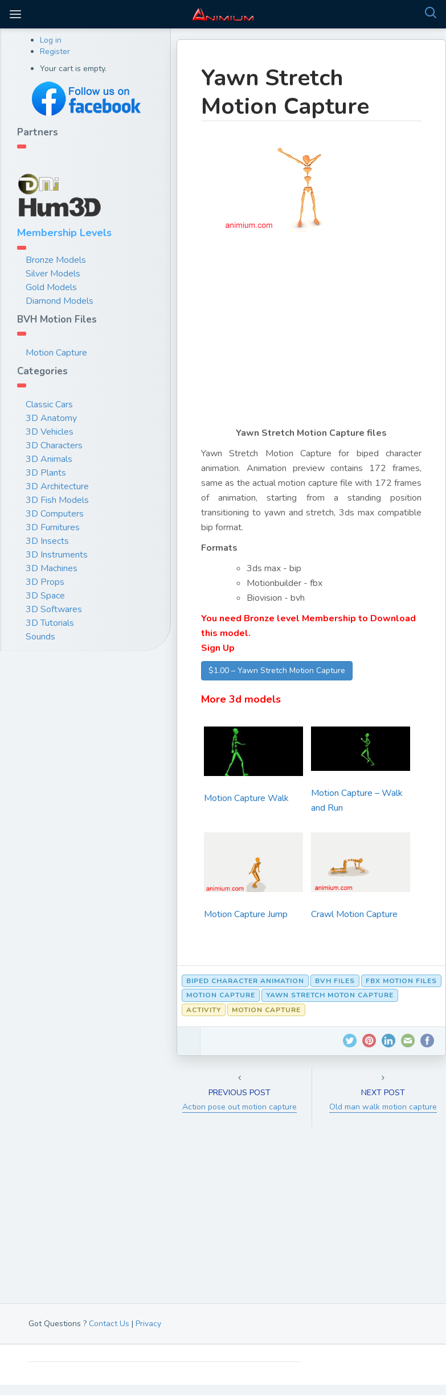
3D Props (45, 582)
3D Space (45, 595)
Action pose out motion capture (239, 1106)
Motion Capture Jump (246, 914)
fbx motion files (401, 980)
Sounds (40, 636)
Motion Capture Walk (246, 798)
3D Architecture (57, 486)
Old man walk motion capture (383, 1106)
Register (55, 51)
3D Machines (51, 568)
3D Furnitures (53, 527)
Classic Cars (49, 404)
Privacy (148, 1323)
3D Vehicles (49, 432)
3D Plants (46, 473)
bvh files (335, 980)
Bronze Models (56, 260)
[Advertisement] (312, 337)
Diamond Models (59, 301)
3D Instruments (57, 554)
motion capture (220, 995)
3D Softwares (54, 609)
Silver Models (53, 273)
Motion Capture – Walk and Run (357, 800)
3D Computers (55, 513)
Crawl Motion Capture (354, 914)
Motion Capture (56, 352)
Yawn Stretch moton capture (330, 995)
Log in (51, 40)
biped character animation (245, 980)
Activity (203, 1009)
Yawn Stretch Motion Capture (285, 92)
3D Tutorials (50, 623)
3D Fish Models (57, 500)
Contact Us (109, 1323)
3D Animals (49, 459)
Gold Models (51, 287)
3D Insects (47, 541)
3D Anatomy (51, 418)
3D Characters (54, 445)
